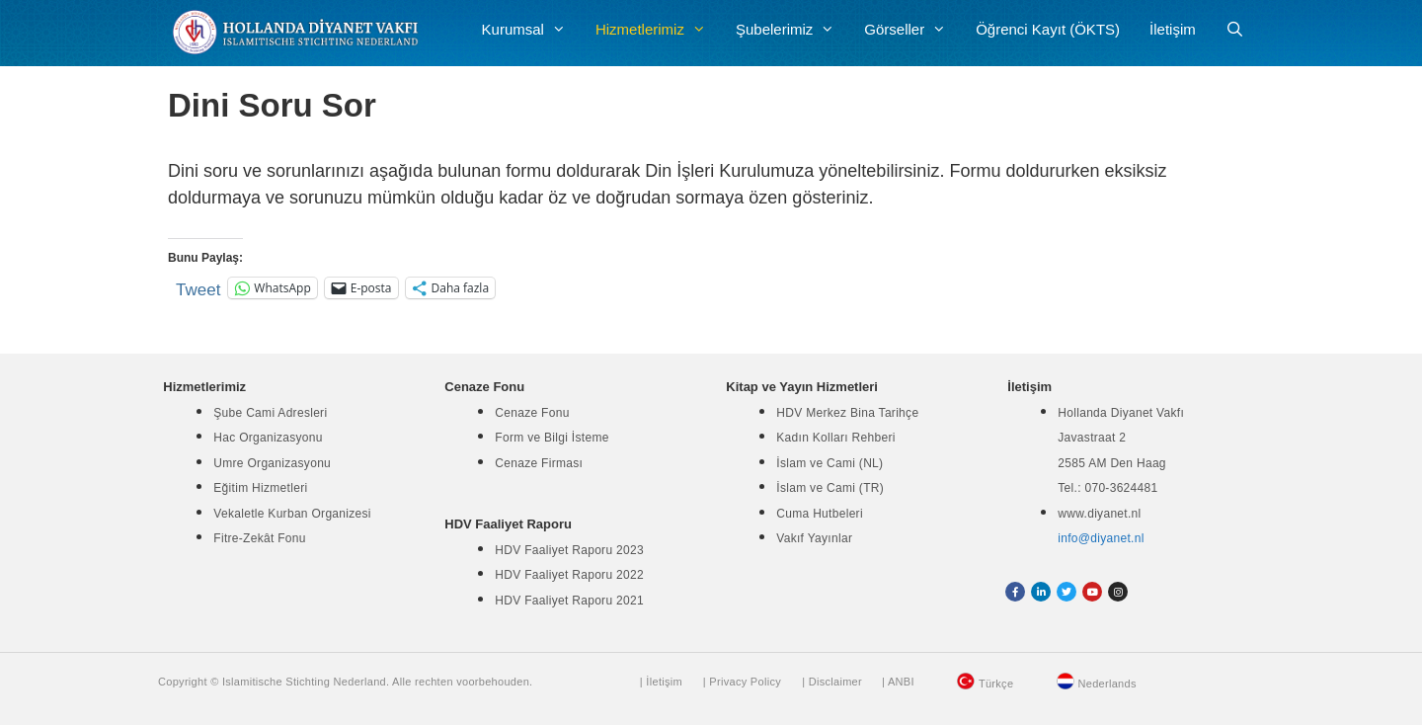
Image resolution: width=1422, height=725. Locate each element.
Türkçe (996, 683)
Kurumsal (531, 29)
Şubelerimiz (792, 29)
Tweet (198, 288)
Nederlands (1107, 683)
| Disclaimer (832, 681)
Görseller (912, 29)
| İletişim (661, 681)
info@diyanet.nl (1101, 538)
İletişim (1172, 29)
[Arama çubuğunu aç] (1235, 29)
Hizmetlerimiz (658, 29)
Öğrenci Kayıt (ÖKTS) (1048, 29)
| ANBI (898, 681)
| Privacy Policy (742, 681)
